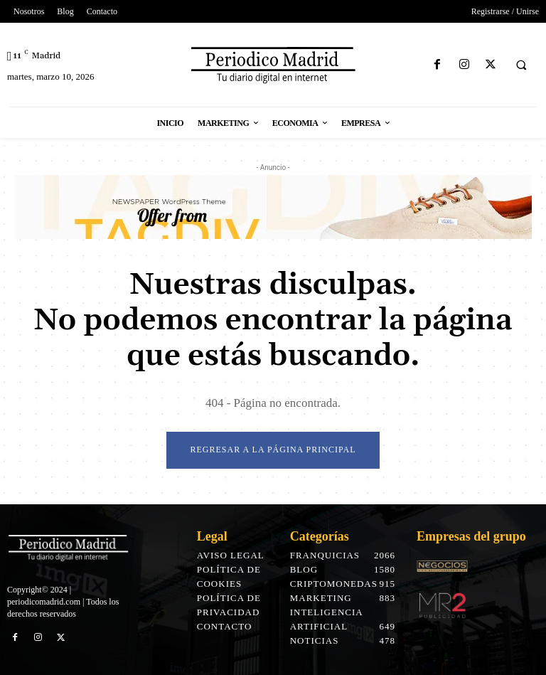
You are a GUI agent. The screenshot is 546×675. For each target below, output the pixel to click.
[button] (521, 65)
